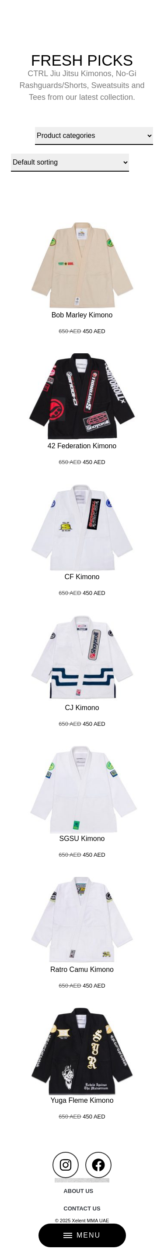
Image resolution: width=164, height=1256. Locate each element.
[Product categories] (94, 136)
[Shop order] (70, 163)
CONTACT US (81, 1208)
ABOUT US (78, 1191)
